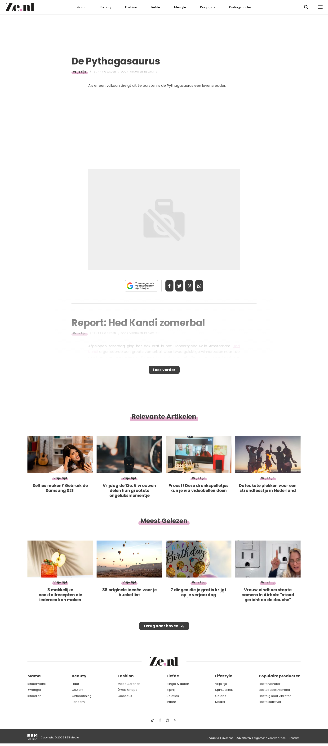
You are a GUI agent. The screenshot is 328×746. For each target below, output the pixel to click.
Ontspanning (82, 696)
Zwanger (34, 690)
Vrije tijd (79, 72)
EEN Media (72, 737)
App (204, 285)
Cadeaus (125, 696)
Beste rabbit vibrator (274, 690)
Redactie (213, 738)
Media (220, 702)
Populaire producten (280, 676)
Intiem (171, 702)
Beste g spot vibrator (275, 696)
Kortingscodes (240, 7)
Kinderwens (36, 684)
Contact (293, 738)
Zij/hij (171, 690)
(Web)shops (127, 690)
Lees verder (164, 371)
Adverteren (243, 738)
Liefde (155, 7)
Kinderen (34, 696)
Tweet (177, 285)
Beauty (106, 7)
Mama (82, 7)
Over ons (228, 738)
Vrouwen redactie (143, 71)
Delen (164, 285)
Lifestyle (180, 7)
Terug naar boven (161, 630)
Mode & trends (129, 684)
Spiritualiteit (224, 690)
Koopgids (207, 7)
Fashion (131, 7)
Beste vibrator (269, 684)
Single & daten (178, 684)
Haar (75, 684)
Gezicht (77, 690)
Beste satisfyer (270, 702)
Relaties (173, 696)
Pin (191, 285)
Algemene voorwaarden (270, 738)
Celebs (220, 696)
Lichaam (78, 702)
